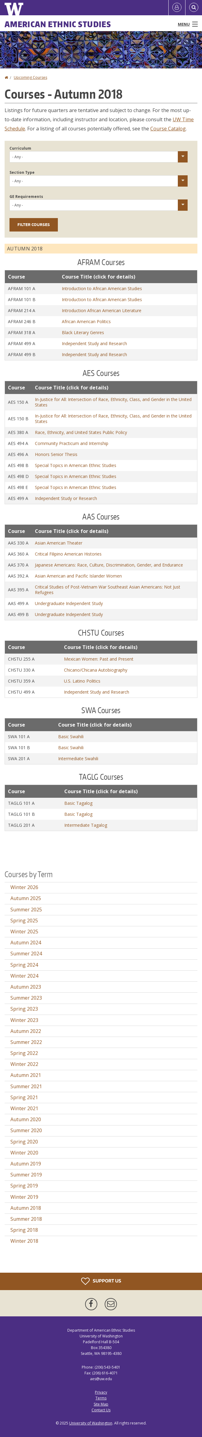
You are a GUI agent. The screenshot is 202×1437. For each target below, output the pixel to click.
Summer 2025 (26, 909)
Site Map (101, 1404)
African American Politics (86, 321)
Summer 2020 (26, 1130)
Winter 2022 (24, 1064)
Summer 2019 (26, 1174)
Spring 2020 (24, 1141)
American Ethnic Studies (58, 24)
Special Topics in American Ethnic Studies (75, 465)
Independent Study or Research (66, 498)
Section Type (22, 172)
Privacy (101, 1392)
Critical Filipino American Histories (68, 554)
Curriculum (20, 148)
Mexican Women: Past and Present (98, 659)
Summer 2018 (26, 1219)
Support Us (101, 1281)
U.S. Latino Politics (82, 681)
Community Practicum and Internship (71, 443)
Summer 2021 (26, 1086)
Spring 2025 (24, 920)
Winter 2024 (24, 975)
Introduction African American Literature (101, 310)
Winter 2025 (24, 931)
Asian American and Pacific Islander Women (78, 576)
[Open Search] (193, 7)
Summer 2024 (26, 953)
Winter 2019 (24, 1197)
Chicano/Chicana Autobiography (95, 670)
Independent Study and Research (94, 343)
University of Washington (90, 1423)
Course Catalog (168, 128)
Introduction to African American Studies (102, 288)
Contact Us (101, 1410)
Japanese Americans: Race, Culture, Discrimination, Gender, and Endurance (109, 565)
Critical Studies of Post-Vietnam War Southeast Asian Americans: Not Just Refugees (107, 589)
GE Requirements (26, 196)
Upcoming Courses (30, 77)
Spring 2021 (24, 1097)
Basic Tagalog (78, 803)
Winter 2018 (24, 1241)
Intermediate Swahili (78, 758)
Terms (101, 1398)
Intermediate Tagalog (85, 825)
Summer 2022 (26, 1042)
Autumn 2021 (25, 1075)
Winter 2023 (24, 1020)
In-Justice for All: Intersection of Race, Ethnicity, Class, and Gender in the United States (113, 402)
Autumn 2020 (25, 1119)
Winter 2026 (24, 887)
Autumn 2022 (25, 1031)
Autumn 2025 (25, 898)
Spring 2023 (24, 1008)
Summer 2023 (26, 997)
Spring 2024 (24, 964)
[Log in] (177, 7)
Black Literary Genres (83, 332)
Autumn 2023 (25, 986)
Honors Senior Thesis (56, 454)
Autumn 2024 (25, 942)
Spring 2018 (24, 1230)
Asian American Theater (58, 543)
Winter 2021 (24, 1108)
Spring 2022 (24, 1053)
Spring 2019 (24, 1185)
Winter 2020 (24, 1152)
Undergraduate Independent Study (69, 603)
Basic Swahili (71, 736)
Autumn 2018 (25, 1208)
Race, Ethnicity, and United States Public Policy (81, 432)
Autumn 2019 (25, 1163)
